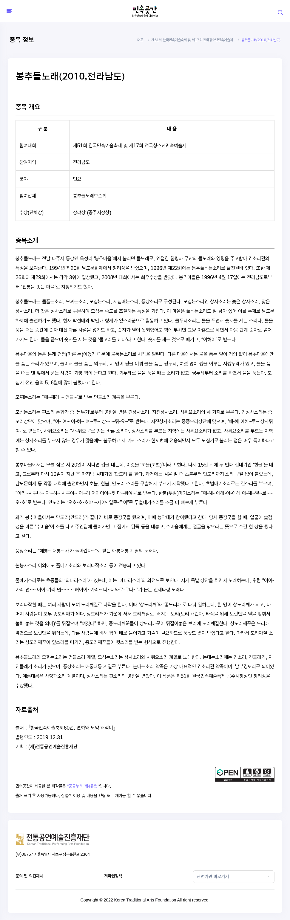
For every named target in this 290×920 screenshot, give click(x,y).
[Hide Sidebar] (8, 11)
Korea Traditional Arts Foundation (145, 900)
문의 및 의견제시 (29, 876)
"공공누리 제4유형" (83, 786)
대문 (140, 40)
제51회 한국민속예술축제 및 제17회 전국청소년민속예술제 (192, 40)
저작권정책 (113, 876)
